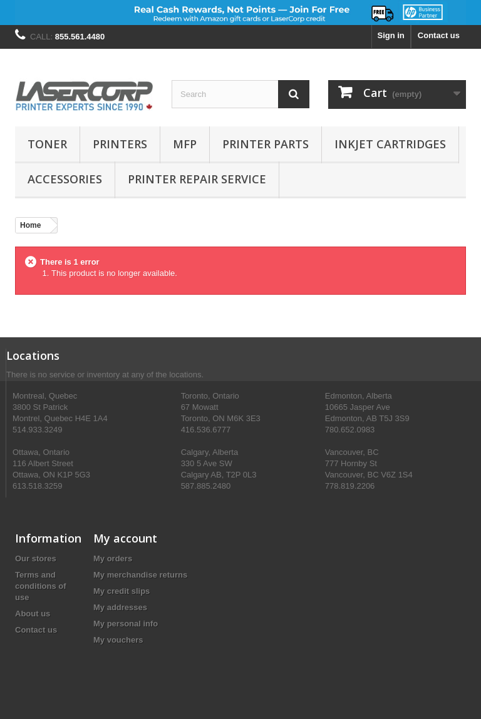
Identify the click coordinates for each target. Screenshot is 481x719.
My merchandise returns (140, 574)
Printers (120, 143)
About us (32, 613)
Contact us (439, 35)
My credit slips (121, 591)
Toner (47, 143)
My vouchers (118, 640)
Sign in (390, 35)
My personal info (125, 623)
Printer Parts (265, 143)
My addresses (120, 607)
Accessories (65, 178)
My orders (112, 558)
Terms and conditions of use (40, 586)
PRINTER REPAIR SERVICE (197, 178)
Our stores (35, 558)
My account (125, 538)
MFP (185, 143)
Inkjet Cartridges (390, 143)
